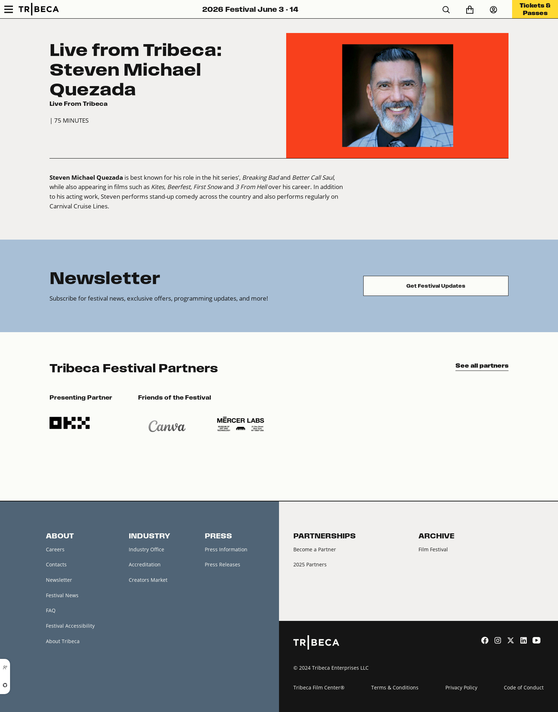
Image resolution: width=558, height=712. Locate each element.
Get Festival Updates (435, 286)
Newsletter (59, 579)
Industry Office (146, 549)
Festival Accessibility (70, 625)
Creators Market (148, 579)
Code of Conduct (524, 687)
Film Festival (433, 549)
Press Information (226, 549)
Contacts (56, 564)
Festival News (62, 595)
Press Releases (222, 564)
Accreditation (145, 564)
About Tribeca (63, 641)
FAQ (51, 610)
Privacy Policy (461, 687)
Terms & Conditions (394, 687)
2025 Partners (310, 564)
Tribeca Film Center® (319, 687)
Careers (55, 549)
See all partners (482, 365)
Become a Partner (314, 549)
